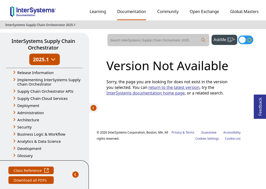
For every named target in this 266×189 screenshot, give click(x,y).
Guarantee (209, 132)
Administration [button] (30, 112)
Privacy (177, 132)
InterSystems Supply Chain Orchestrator (43, 44)
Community (168, 11)
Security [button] (24, 126)
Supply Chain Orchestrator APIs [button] (45, 91)
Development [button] (29, 148)
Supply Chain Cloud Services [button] (42, 98)
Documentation (131, 11)
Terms (190, 132)
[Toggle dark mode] (245, 40)
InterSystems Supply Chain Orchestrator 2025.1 (40, 25)
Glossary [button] (25, 155)
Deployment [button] (28, 105)
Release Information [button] (35, 72)
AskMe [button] (225, 39)
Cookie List (233, 138)
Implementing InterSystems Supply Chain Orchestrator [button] (48, 82)
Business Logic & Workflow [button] (41, 134)
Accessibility (232, 132)
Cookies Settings (207, 138)
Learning (98, 11)
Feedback (260, 105)
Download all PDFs (30, 181)
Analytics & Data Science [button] (39, 141)
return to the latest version (174, 87)
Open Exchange (204, 11)
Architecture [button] (28, 119)
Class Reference (31, 171)
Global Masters (244, 11)
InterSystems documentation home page (145, 93)
